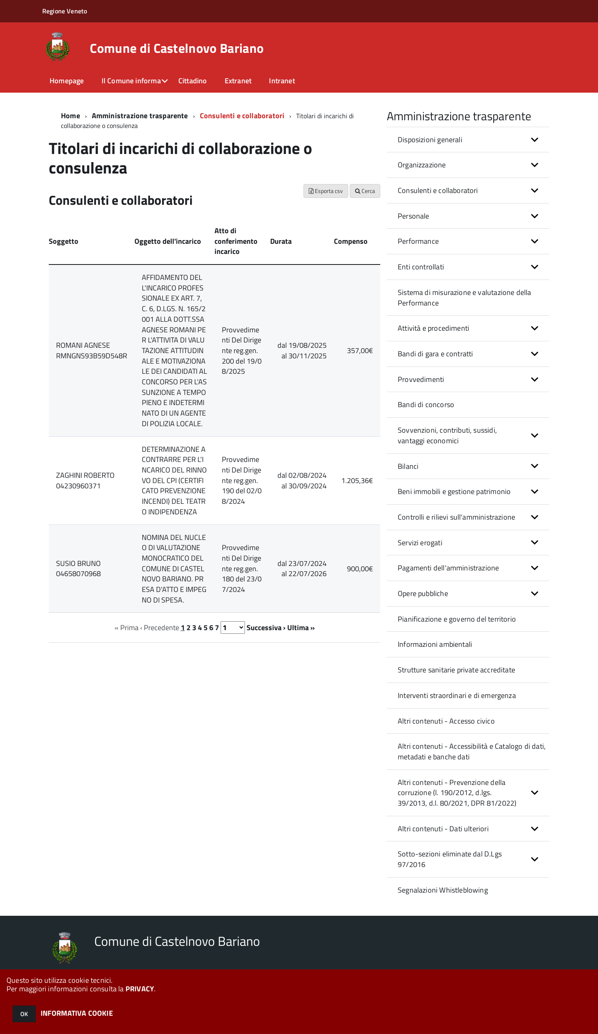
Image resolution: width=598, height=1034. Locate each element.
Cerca (365, 190)
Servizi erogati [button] (420, 542)
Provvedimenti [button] (421, 379)
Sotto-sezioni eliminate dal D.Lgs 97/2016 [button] (450, 859)
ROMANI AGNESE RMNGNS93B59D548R (91, 350)
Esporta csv (326, 190)
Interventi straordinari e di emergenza (457, 695)
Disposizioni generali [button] (430, 139)
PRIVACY (140, 988)
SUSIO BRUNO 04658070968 (78, 568)
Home (70, 115)
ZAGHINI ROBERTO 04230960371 (85, 480)
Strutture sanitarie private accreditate (456, 669)
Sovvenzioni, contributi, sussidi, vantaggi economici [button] (447, 435)
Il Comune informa (131, 80)
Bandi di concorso (426, 404)
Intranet (282, 80)
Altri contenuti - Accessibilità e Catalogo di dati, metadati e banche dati (472, 751)
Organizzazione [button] (422, 164)
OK (24, 1014)
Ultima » (301, 627)
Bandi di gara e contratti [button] (435, 353)
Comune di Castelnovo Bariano (177, 47)
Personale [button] (413, 215)
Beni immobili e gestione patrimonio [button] (454, 491)
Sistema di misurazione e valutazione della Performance (464, 297)
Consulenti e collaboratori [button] (438, 190)
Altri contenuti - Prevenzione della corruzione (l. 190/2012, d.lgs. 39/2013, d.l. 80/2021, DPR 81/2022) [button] (457, 793)
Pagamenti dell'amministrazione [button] (448, 567)
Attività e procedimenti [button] (433, 328)
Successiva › (266, 627)
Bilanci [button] (408, 466)
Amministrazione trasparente (140, 115)
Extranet (238, 80)
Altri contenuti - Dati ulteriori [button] (443, 828)
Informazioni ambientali (435, 644)
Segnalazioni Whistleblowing (443, 889)
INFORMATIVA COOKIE (77, 1013)
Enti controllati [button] (421, 266)
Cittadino (192, 80)
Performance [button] (418, 241)
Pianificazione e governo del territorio (457, 618)
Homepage (67, 80)
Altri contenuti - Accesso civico (446, 720)
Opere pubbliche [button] (423, 593)
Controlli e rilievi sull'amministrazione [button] (456, 517)
